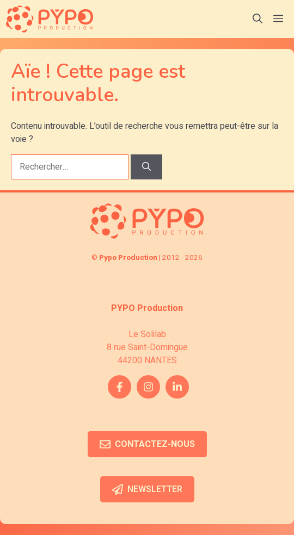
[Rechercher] (146, 166)
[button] (257, 19)
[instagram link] (148, 387)
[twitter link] (177, 387)
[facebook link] (119, 387)
